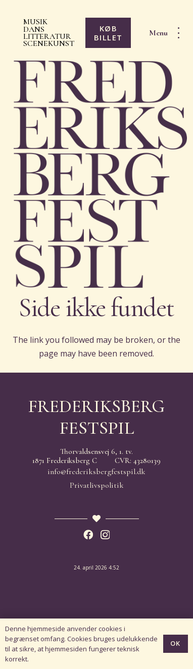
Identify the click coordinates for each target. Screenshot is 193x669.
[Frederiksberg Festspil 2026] (100, 174)
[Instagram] (105, 535)
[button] (167, 32)
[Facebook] (88, 534)
